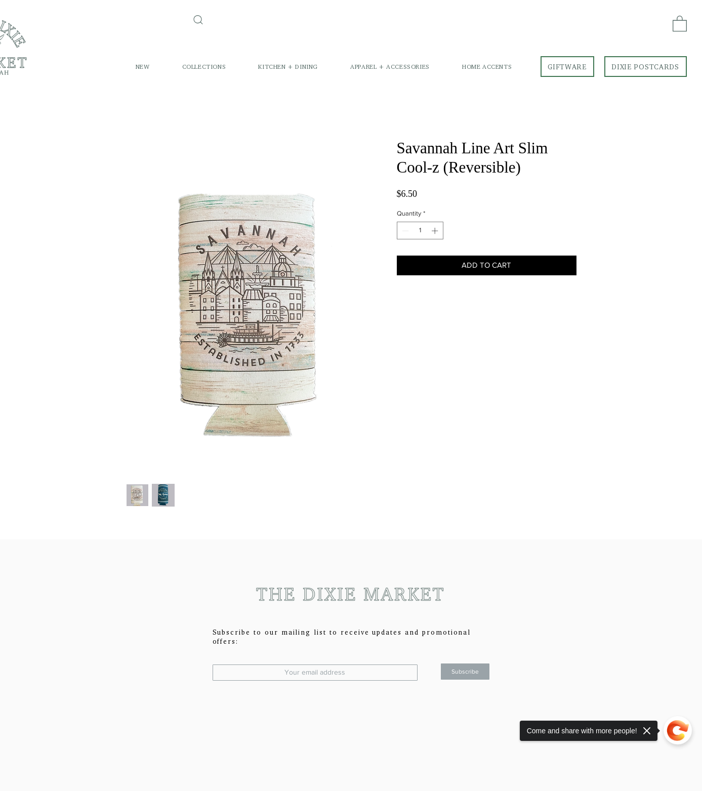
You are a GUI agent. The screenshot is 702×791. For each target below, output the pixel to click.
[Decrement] (404, 230)
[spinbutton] (420, 230)
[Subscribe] (465, 671)
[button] (204, 66)
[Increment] (436, 230)
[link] (680, 23)
